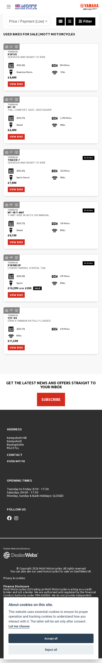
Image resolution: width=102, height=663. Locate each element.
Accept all (51, 638)
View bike (17, 84)
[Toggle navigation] (6, 7)
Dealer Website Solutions (16, 553)
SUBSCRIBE (51, 404)
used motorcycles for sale (53, 576)
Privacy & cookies (14, 582)
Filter (85, 21)
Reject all (51, 649)
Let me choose (19, 626)
